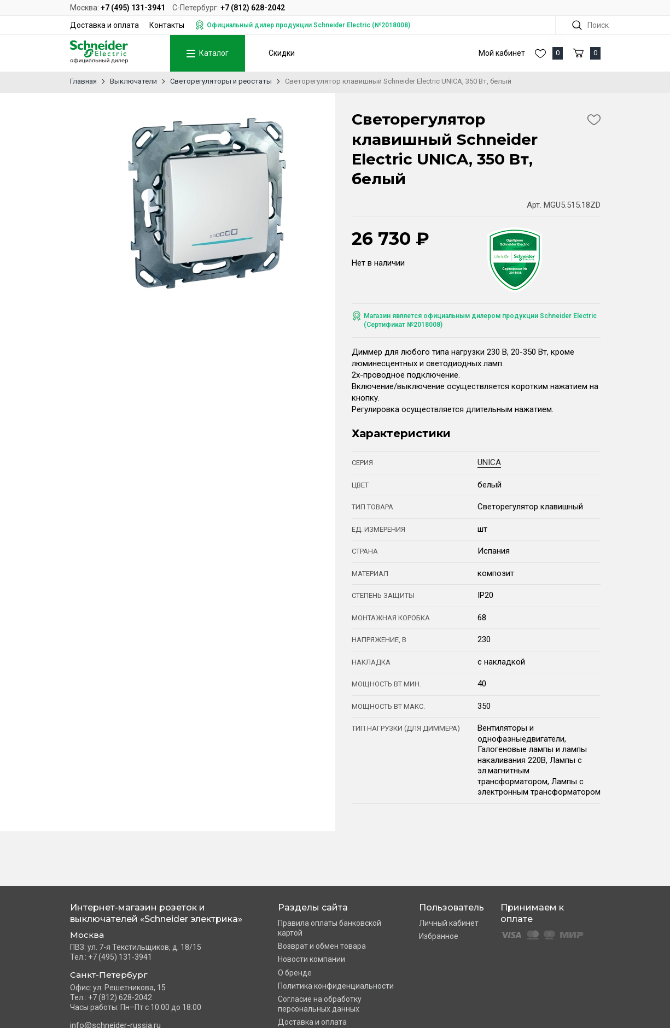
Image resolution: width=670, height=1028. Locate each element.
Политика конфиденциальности (336, 986)
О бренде (295, 972)
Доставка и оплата (104, 25)
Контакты (166, 25)
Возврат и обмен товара (322, 946)
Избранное (438, 936)
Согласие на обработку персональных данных (320, 1004)
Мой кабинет (502, 53)
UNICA (489, 462)
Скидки (282, 53)
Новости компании (311, 959)
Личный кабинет (449, 923)
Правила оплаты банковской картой (329, 928)
